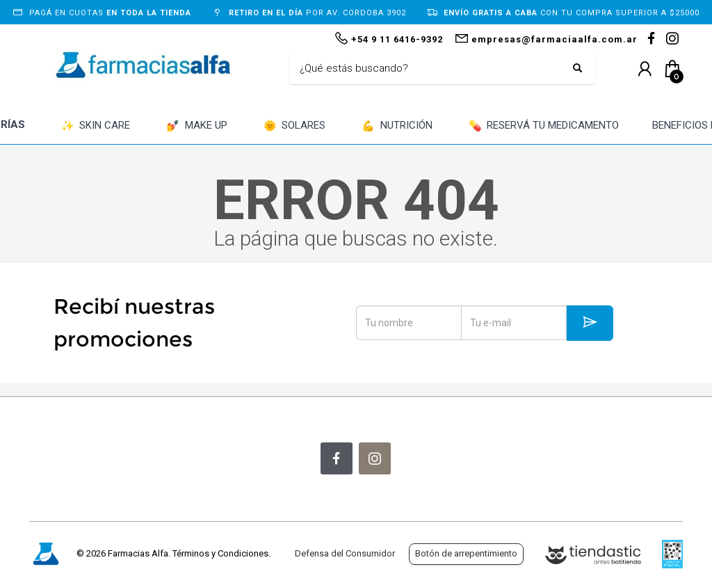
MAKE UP (196, 126)
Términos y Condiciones (220, 553)
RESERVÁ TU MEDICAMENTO (544, 126)
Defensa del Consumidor (345, 553)
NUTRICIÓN (397, 126)
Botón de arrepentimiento (466, 553)
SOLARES (295, 126)
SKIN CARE (96, 126)
